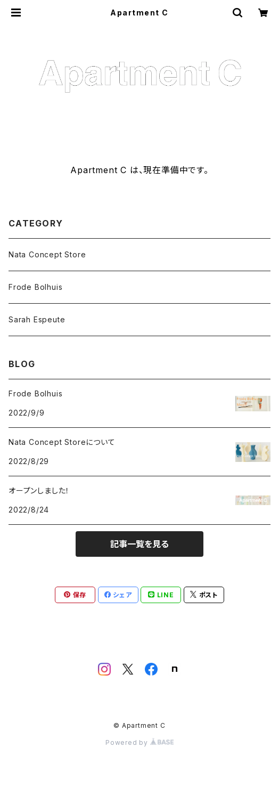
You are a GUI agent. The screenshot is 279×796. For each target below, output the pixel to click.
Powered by (139, 742)
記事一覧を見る (139, 544)
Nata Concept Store (47, 254)
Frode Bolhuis (35, 286)
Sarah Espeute (37, 319)
